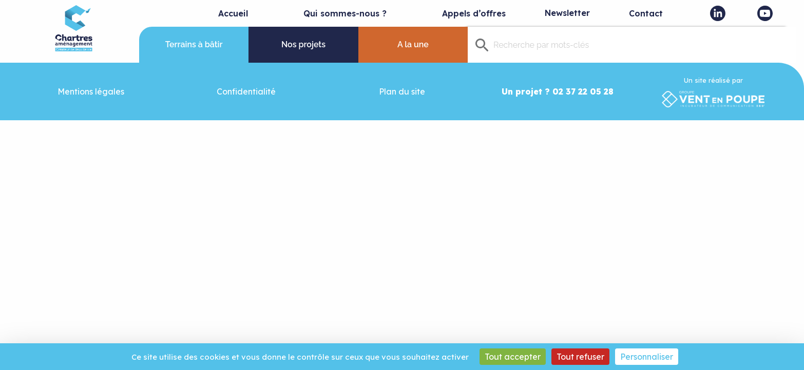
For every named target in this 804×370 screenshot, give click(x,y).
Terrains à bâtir (194, 44)
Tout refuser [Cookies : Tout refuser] (580, 356)
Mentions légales (91, 91)
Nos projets (303, 44)
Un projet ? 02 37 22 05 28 (558, 91)
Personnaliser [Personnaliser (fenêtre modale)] (646, 356)
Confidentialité (246, 91)
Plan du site (402, 91)
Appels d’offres (474, 13)
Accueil (233, 13)
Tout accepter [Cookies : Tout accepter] (513, 356)
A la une (413, 44)
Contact (646, 13)
